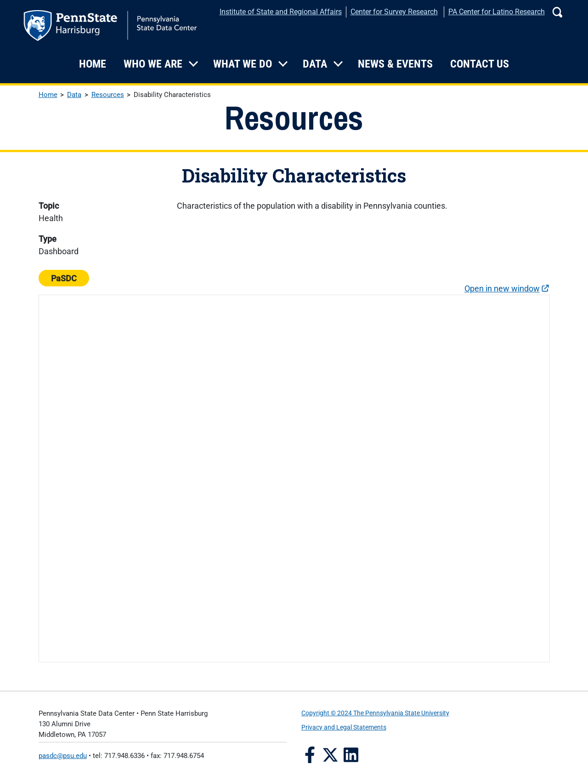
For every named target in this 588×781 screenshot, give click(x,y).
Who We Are (153, 63)
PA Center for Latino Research (496, 11)
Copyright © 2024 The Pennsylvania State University (375, 713)
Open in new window (502, 288)
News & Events (395, 63)
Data (315, 63)
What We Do (242, 63)
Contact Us (479, 63)
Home (92, 63)
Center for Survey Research (394, 11)
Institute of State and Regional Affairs (281, 11)
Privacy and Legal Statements (343, 727)
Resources (107, 95)
